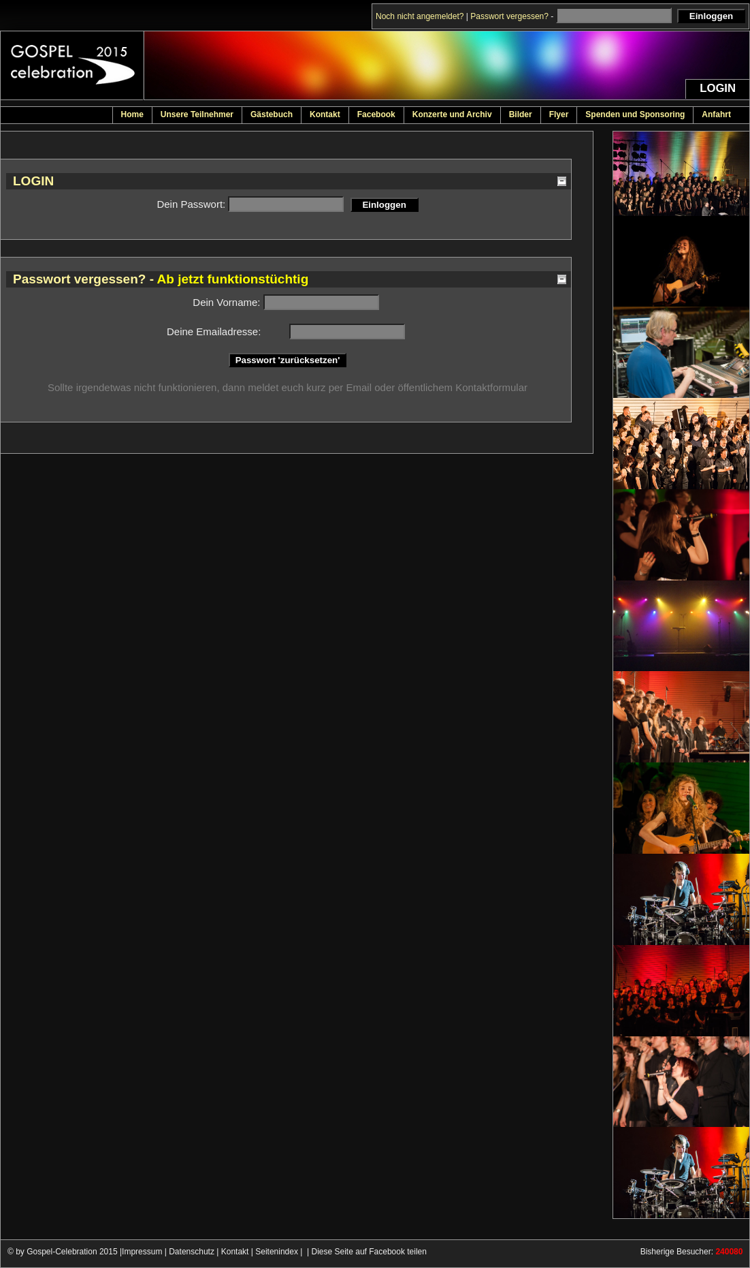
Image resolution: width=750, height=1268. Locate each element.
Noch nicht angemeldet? (419, 16)
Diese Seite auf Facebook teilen (369, 1251)
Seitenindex (276, 1251)
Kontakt (235, 1251)
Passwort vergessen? (509, 16)
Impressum (142, 1251)
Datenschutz (191, 1251)
